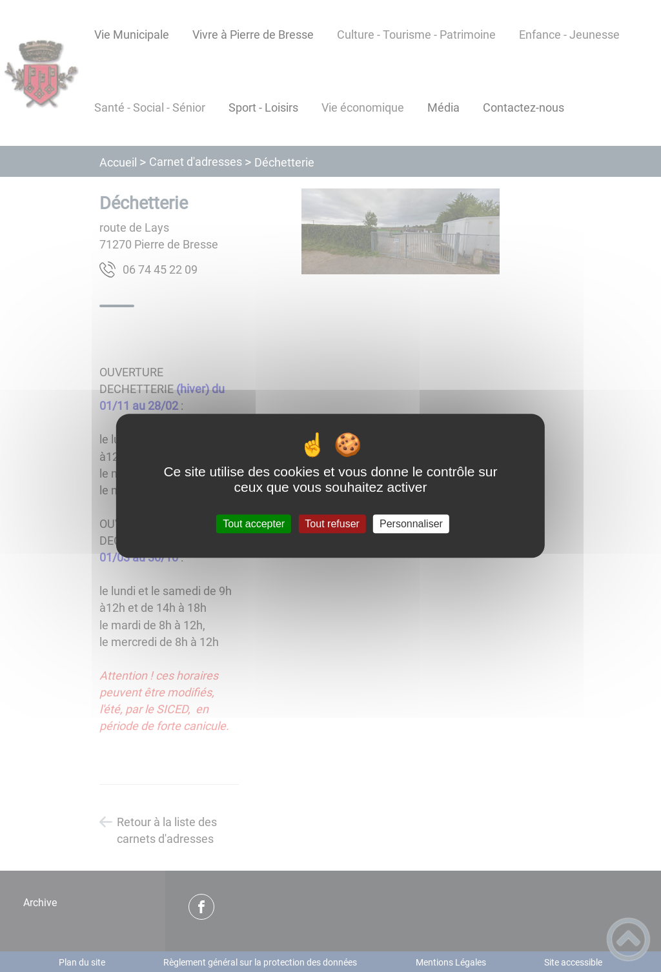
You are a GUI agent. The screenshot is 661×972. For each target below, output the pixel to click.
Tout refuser (332, 523)
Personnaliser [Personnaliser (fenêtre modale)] (411, 523)
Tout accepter (254, 523)
